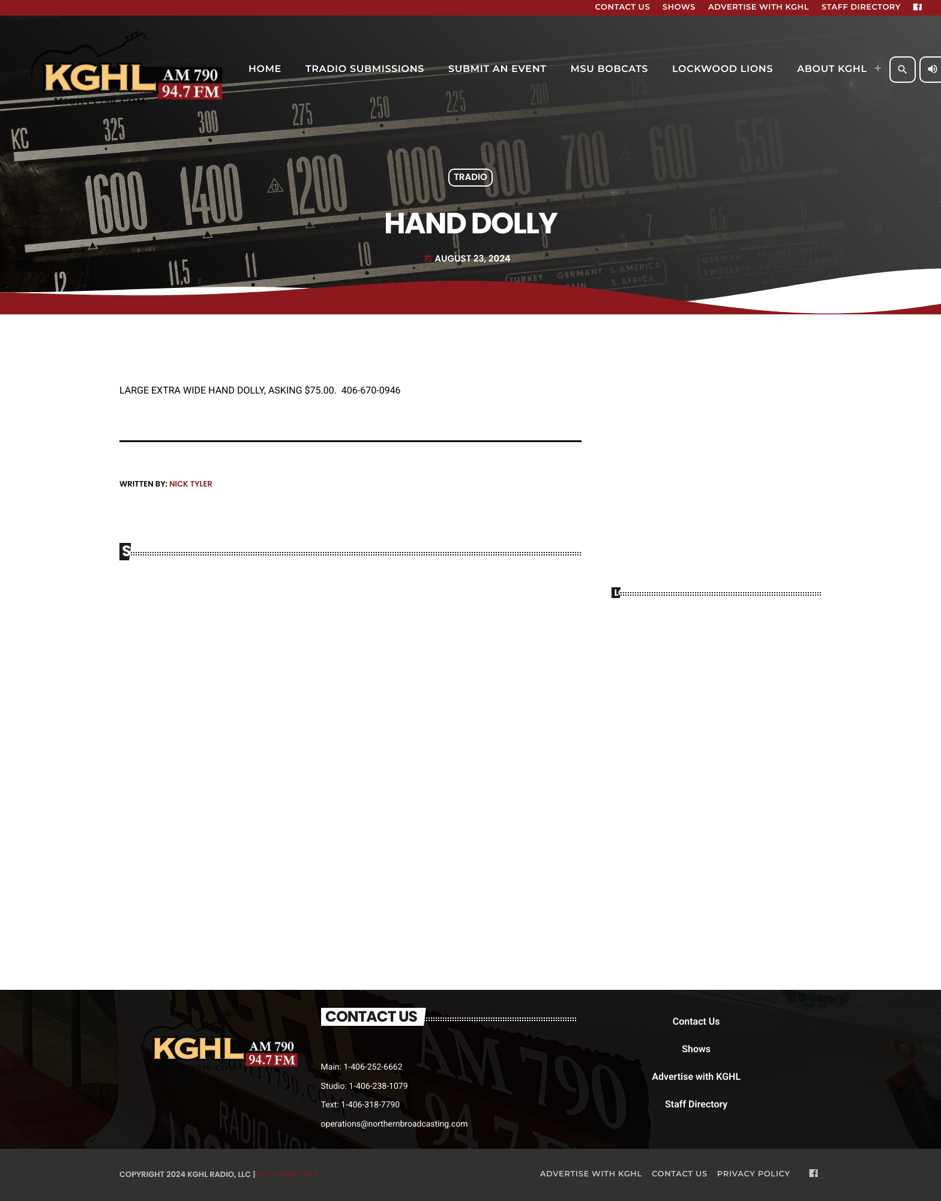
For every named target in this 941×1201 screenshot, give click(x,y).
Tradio (470, 178)
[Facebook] (917, 8)
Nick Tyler (190, 484)
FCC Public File (287, 1174)
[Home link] (128, 70)
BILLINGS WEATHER (717, 656)
